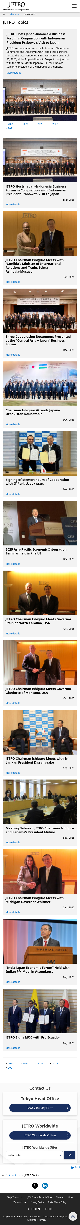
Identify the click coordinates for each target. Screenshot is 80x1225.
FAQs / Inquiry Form (40, 1108)
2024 (25, 124)
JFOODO (49, 1208)
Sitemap (60, 1197)
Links (70, 1197)
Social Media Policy (57, 1202)
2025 (11, 124)
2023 (40, 124)
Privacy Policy (37, 1202)
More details (14, 72)
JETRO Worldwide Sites (40, 1147)
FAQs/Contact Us (15, 1197)
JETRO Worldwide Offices (40, 1135)
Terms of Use (20, 1202)
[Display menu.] (74, 6)
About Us (14, 14)
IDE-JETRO (34, 1209)
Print (77, 1167)
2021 (11, 128)
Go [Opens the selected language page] (69, 1155)
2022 (55, 124)
